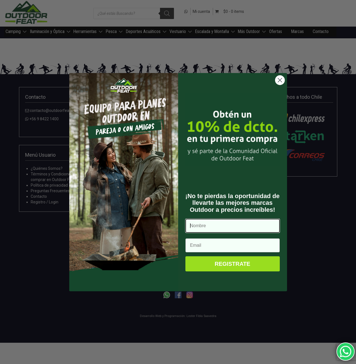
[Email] (232, 245)
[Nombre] (232, 226)
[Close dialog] (280, 80)
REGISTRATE (232, 264)
